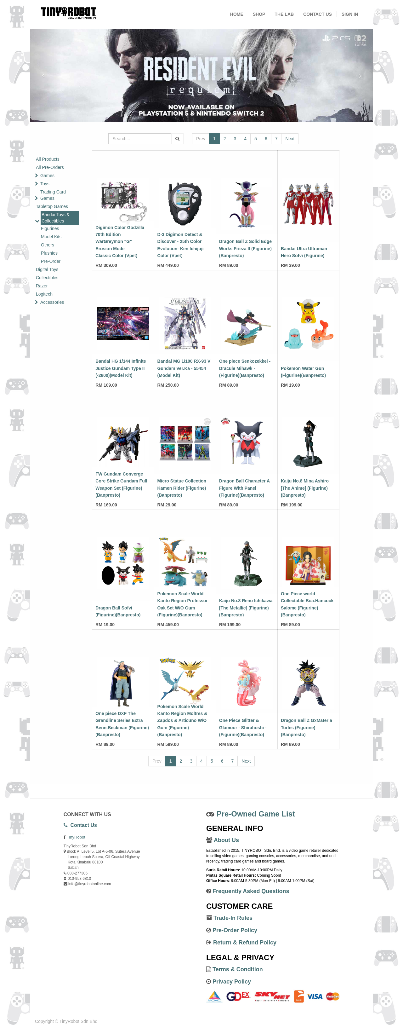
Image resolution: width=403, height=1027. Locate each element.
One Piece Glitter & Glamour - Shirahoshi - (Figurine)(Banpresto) (243, 727)
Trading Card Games (53, 195)
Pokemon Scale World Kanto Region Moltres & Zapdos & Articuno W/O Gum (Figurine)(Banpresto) (182, 720)
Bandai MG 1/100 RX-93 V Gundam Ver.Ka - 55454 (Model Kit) (184, 368)
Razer (42, 285)
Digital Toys (47, 269)
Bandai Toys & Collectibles (56, 217)
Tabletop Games (52, 206)
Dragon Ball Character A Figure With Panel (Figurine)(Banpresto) (244, 488)
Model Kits (51, 236)
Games (47, 175)
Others (47, 244)
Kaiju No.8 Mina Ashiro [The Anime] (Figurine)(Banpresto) (305, 488)
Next (289, 138)
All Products (48, 159)
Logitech (44, 294)
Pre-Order (50, 261)
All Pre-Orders (50, 167)
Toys (44, 183)
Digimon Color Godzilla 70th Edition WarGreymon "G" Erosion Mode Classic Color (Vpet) (119, 241)
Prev (200, 138)
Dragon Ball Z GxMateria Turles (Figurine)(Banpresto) (306, 727)
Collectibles (47, 277)
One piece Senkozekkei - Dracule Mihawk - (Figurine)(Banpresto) (244, 368)
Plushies (49, 253)
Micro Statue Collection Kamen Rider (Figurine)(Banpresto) (182, 488)
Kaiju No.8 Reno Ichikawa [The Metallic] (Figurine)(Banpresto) (246, 607)
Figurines (50, 228)
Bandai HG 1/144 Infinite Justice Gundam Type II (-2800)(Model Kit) (120, 368)
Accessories (52, 302)
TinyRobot (76, 837)
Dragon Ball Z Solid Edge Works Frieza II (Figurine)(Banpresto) (245, 248)
